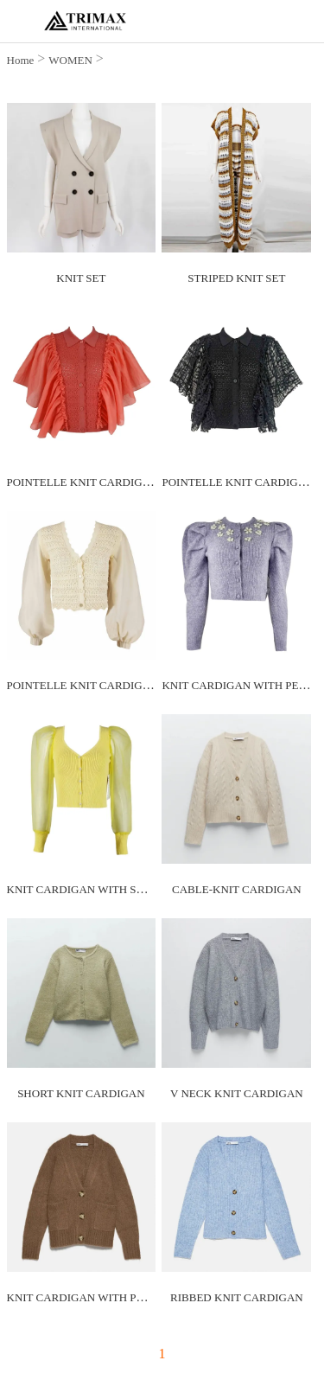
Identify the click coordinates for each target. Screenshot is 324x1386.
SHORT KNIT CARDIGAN (81, 1093)
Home (21, 60)
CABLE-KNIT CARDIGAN (237, 889)
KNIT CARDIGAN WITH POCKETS (94, 1297)
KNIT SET (80, 277)
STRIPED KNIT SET (236, 277)
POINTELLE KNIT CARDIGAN (83, 482)
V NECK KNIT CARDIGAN (236, 1093)
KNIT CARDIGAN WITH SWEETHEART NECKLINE (135, 889)
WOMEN (70, 60)
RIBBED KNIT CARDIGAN (236, 1297)
